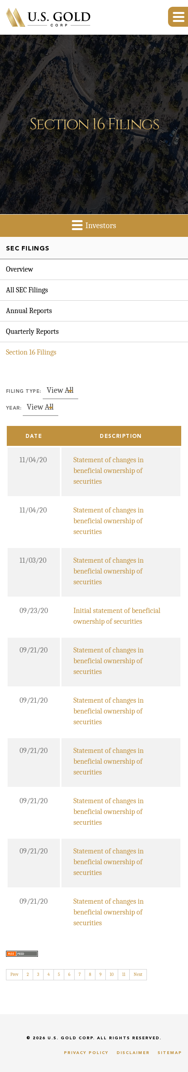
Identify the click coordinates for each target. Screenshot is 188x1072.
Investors (94, 224)
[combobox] (60, 390)
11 (123, 974)
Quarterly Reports (32, 331)
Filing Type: (23, 391)
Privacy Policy (86, 1053)
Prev (14, 974)
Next (138, 974)
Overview (19, 269)
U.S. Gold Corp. (71, 1038)
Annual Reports (29, 311)
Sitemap (170, 1053)
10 (112, 974)
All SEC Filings (27, 290)
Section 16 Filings (31, 352)
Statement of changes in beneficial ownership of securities (108, 471)
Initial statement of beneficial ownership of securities (116, 616)
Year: (13, 408)
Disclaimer (133, 1053)
